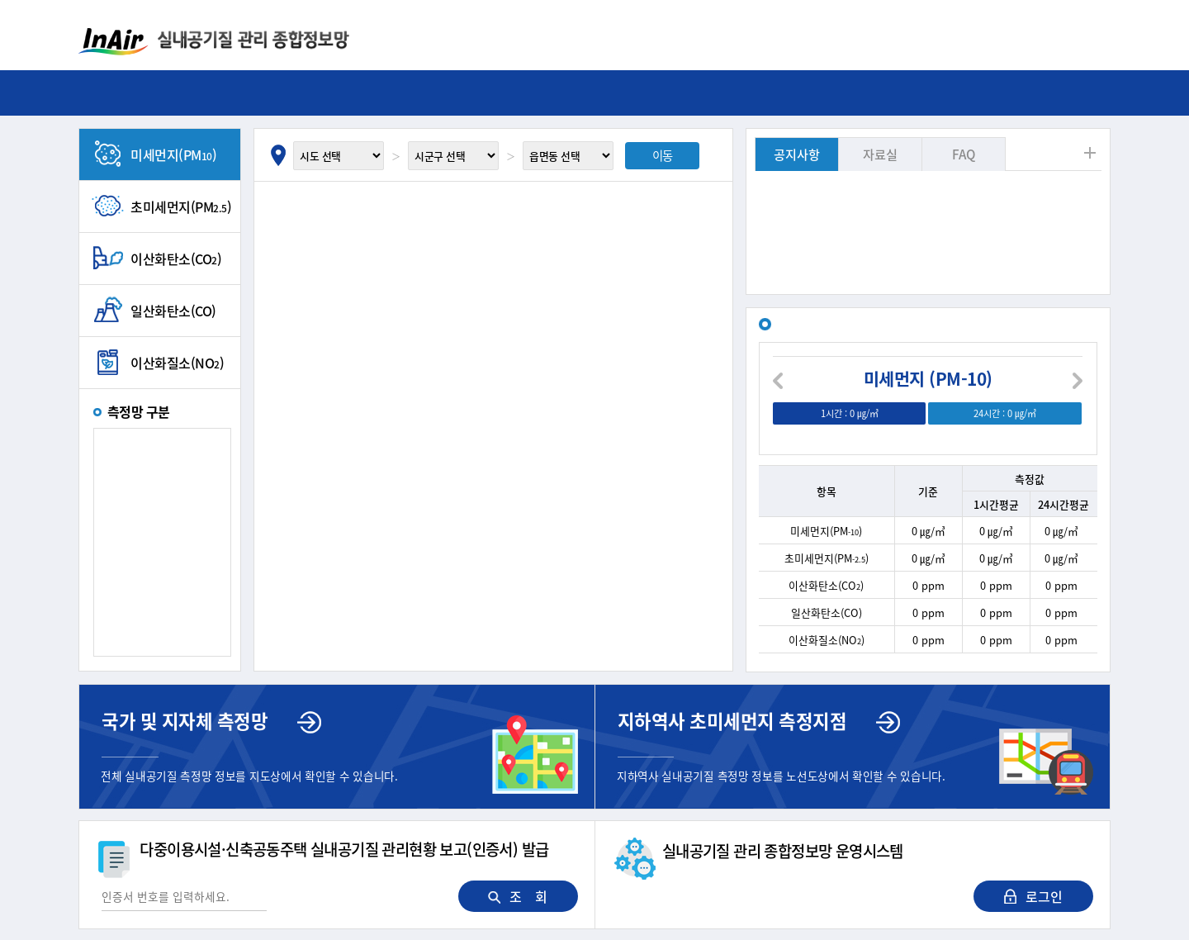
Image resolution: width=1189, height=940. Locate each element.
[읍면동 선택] (568, 155)
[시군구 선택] (453, 155)
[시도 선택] (338, 155)
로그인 (1033, 896)
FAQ (963, 154)
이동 (662, 155)
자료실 (880, 154)
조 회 (517, 896)
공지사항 (797, 154)
